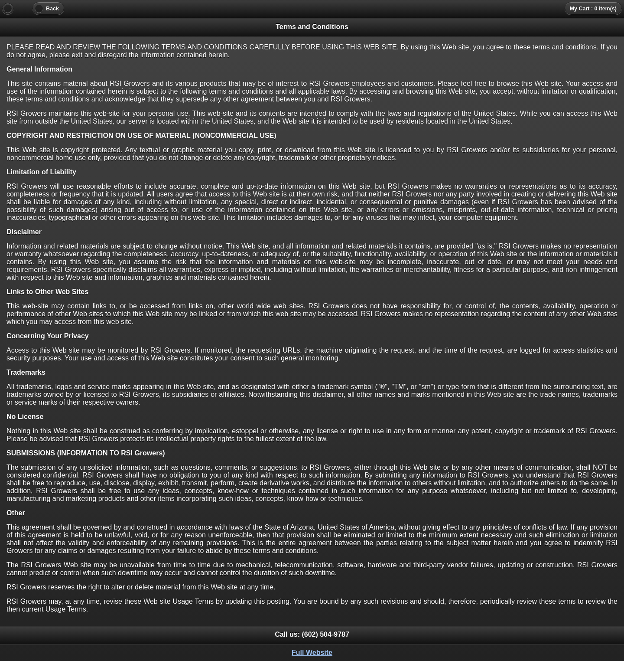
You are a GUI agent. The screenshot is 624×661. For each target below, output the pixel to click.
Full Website (312, 652)
